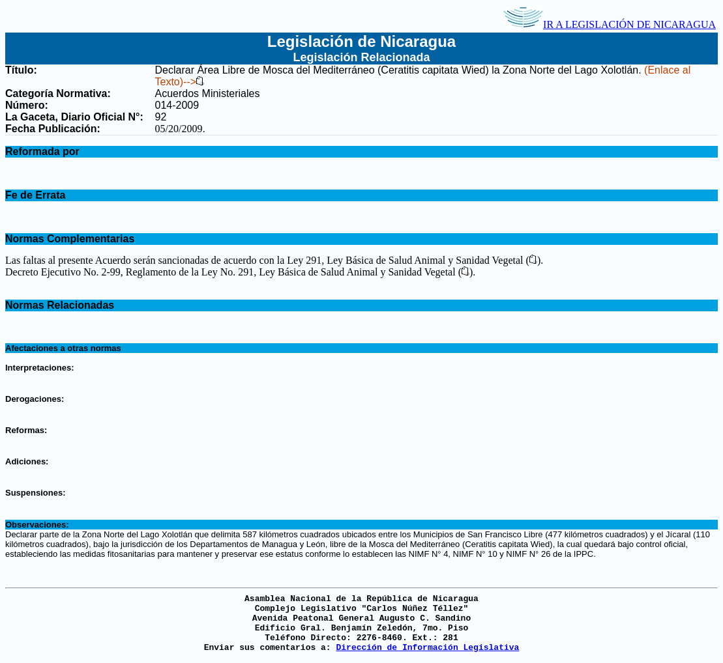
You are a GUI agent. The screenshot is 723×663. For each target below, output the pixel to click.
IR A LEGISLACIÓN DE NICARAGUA (609, 24)
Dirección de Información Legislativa (427, 648)
